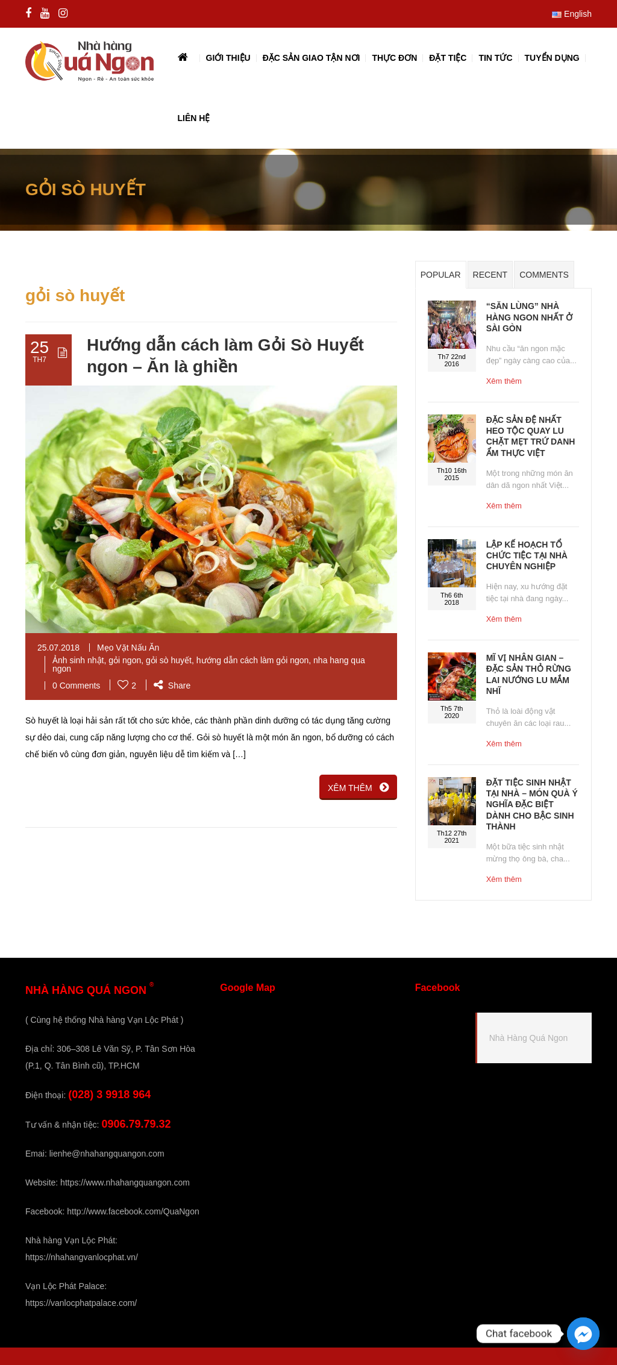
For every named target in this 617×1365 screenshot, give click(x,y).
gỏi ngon (124, 660)
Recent (490, 275)
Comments (544, 275)
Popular (441, 275)
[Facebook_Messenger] (583, 1333)
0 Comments (76, 685)
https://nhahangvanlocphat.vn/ (81, 1257)
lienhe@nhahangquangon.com (106, 1153)
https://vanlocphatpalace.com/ (81, 1303)
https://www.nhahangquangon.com (125, 1182)
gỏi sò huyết (169, 660)
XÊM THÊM (358, 787)
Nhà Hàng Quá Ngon (528, 1038)
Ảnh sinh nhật (78, 660)
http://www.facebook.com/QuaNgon (133, 1211)
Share (172, 685)
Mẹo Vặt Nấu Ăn (128, 647)
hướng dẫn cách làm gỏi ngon (252, 660)
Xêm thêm (504, 381)
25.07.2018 (58, 647)
